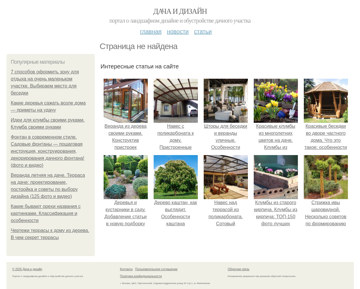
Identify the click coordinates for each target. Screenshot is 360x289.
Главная (151, 31)
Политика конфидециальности (141, 276)
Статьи (203, 31)
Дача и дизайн (180, 11)
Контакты (126, 269)
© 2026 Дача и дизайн (27, 269)
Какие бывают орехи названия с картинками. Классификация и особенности (46, 213)
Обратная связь (239, 269)
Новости (178, 31)
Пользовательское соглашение (156, 269)
